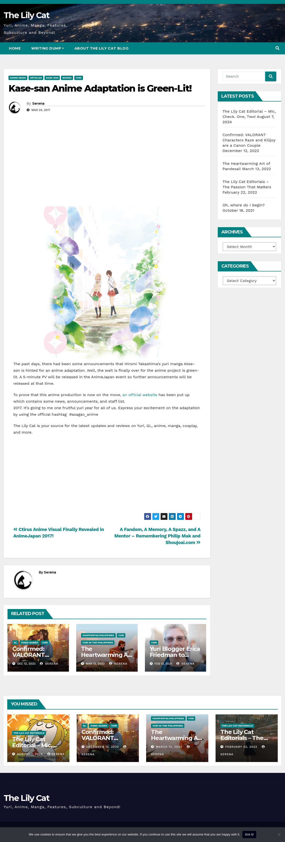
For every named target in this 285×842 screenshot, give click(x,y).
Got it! (249, 834)
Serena (38, 103)
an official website (139, 394)
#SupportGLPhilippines (98, 635)
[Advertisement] (107, 168)
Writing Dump (47, 48)
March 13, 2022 (169, 746)
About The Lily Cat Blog (102, 48)
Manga (66, 77)
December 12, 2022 (103, 746)
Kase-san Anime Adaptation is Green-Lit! (99, 88)
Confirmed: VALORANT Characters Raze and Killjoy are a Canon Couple (249, 140)
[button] (277, 48)
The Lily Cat (27, 15)
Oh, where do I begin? (244, 205)
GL (15, 642)
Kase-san (52, 77)
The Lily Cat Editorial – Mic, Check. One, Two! (36, 745)
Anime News (18, 77)
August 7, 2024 (30, 754)
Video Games (29, 642)
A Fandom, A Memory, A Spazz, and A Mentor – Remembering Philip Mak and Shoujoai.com (157, 536)
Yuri (79, 77)
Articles (36, 77)
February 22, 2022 (241, 746)
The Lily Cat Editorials (29, 733)
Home (15, 48)
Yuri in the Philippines (97, 642)
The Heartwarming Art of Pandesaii (107, 654)
